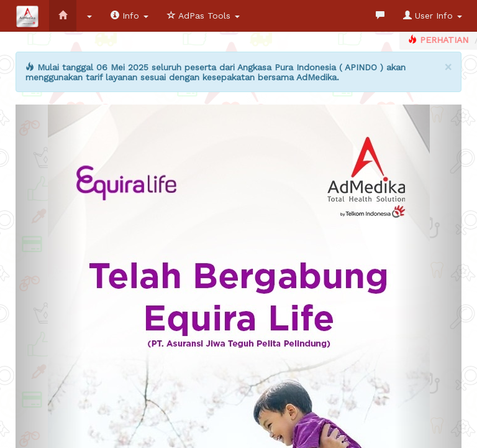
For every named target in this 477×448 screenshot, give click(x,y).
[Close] (448, 66)
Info (129, 16)
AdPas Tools (203, 16)
